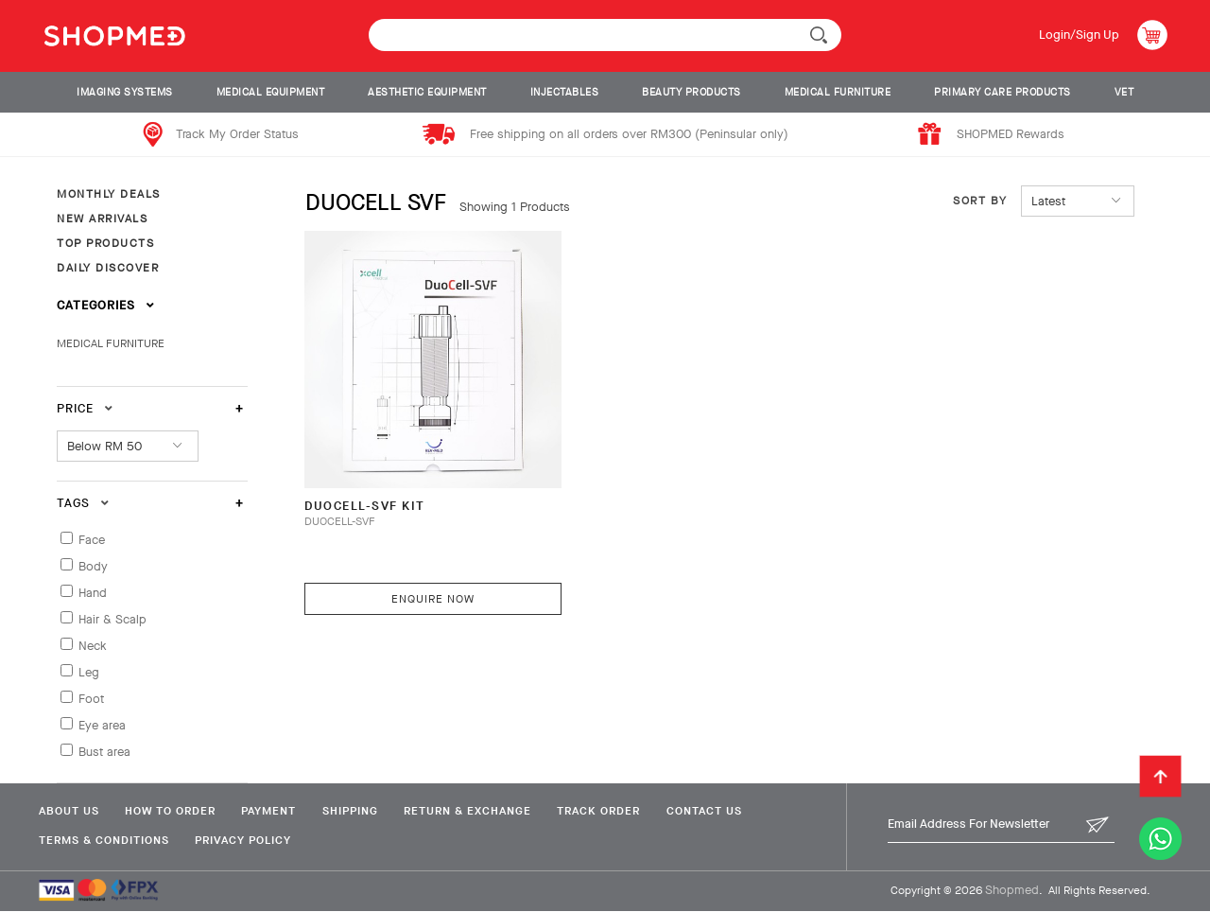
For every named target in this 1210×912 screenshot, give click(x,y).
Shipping (357, 810)
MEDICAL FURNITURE (838, 92)
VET (1124, 92)
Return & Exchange (477, 810)
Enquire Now (429, 589)
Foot (91, 699)
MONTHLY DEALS (109, 194)
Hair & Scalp (112, 619)
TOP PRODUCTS (105, 243)
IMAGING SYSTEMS (125, 92)
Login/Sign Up (1078, 34)
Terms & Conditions (103, 840)
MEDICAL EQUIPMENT (270, 92)
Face (91, 540)
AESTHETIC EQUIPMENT (427, 92)
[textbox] (605, 35)
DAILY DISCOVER (108, 267)
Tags (83, 503)
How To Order (172, 810)
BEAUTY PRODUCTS (691, 92)
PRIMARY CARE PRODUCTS (1002, 92)
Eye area (102, 725)
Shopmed (1012, 890)
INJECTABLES (564, 92)
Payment (273, 810)
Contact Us (718, 810)
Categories (106, 305)
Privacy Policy (245, 840)
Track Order (610, 810)
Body (93, 566)
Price (85, 408)
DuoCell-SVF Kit (365, 496)
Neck (92, 646)
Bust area (104, 752)
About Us (68, 810)
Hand (92, 593)
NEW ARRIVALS (102, 218)
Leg (88, 672)
